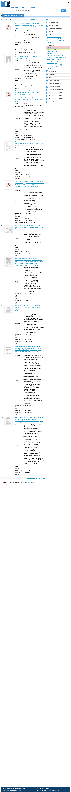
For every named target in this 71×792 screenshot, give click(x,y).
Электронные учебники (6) (54, 37)
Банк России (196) (52, 63)
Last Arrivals (6, 790)
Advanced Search (7, 788)
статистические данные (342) (55, 55)
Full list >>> (50, 42)
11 (36, 20)
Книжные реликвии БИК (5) (54, 39)
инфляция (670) (51, 49)
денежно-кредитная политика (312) (57, 57)
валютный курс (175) (53, 67)
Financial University (44, 788)
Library (24, 788)
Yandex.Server (30, 482)
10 (35, 20)
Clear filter (50, 47)
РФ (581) (49, 53)
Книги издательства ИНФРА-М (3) (56, 41)
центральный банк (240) (54, 59)
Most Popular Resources (16, 790)
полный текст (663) (52, 51)
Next (44, 20)
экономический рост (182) (54, 65)
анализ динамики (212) (53, 61)
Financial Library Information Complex (49, 790)
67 (39, 20)
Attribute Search (17, 788)
